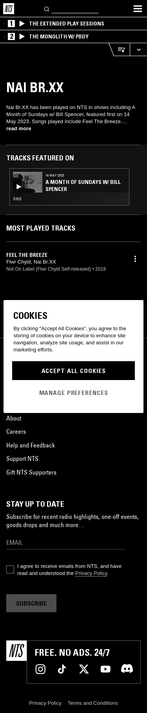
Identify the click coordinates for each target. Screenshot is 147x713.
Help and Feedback (30, 445)
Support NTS (22, 458)
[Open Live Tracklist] (119, 49)
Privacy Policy (91, 573)
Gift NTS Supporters (31, 472)
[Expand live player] (138, 49)
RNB (17, 199)
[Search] (47, 8)
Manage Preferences (73, 393)
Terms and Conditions (93, 703)
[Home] (8, 8)
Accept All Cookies (74, 371)
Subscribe (31, 603)
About (13, 418)
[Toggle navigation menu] (137, 8)
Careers (16, 431)
